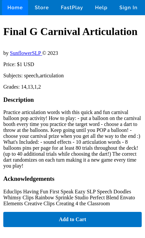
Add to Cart (72, 219)
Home (15, 8)
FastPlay (72, 8)
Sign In (129, 8)
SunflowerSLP (26, 53)
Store (42, 8)
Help (101, 8)
